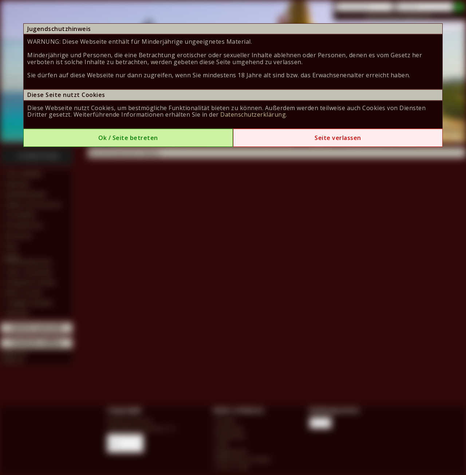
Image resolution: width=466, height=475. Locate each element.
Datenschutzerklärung (253, 114)
